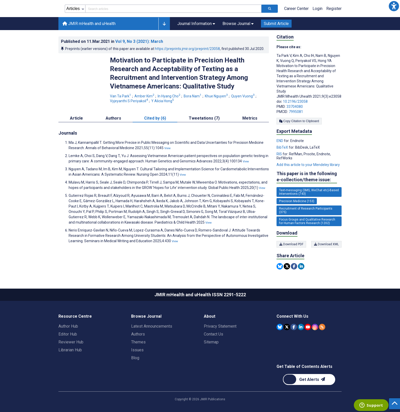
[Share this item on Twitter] (287, 266)
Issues (137, 349)
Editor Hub (67, 334)
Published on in (112, 41)
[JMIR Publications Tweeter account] (287, 327)
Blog (135, 357)
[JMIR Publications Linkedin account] (301, 327)
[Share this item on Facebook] (294, 266)
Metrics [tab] (249, 118)
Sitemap (211, 342)
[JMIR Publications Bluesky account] (280, 327)
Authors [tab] (113, 118)
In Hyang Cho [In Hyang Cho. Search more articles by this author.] (169, 96)
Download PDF (291, 244)
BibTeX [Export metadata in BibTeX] (283, 147)
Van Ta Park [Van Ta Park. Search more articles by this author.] (121, 96)
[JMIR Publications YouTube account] (308, 327)
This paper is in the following (307, 177)
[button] (393, 6)
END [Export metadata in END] (280, 141)
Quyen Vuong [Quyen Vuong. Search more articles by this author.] (243, 96)
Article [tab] (76, 118)
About (209, 316)
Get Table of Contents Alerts (304, 366)
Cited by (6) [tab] (155, 118)
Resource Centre (75, 316)
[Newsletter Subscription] (309, 379)
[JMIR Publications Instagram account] (315, 327)
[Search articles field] (173, 9)
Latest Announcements (151, 326)
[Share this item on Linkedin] (301, 266)
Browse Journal (146, 316)
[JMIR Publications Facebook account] (294, 327)
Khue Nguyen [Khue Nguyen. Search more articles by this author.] (217, 96)
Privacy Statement (220, 326)
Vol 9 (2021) (139, 41)
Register (334, 8)
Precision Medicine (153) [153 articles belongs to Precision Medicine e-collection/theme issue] (296, 201)
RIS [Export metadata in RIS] (280, 154)
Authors (138, 334)
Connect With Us (292, 316)
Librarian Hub (70, 349)
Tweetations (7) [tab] (204, 118)
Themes (138, 342)
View (167, 148)
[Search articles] (269, 9)
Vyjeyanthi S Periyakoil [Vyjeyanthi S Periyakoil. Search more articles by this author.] (129, 101)
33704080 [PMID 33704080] (294, 107)
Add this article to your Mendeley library (308, 165)
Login (317, 8)
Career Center (296, 8)
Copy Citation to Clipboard (299, 121)
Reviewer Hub (70, 342)
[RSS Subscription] (322, 327)
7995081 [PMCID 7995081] (296, 112)
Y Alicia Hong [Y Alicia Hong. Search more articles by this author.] (163, 101)
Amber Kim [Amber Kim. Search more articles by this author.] (144, 96)
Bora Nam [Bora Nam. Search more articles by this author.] (193, 96)
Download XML (326, 244)
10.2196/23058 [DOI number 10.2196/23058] (295, 101)
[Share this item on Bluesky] (280, 266)
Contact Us (213, 334)
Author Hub (68, 326)
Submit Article (276, 23)
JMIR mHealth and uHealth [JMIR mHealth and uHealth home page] (89, 23)
